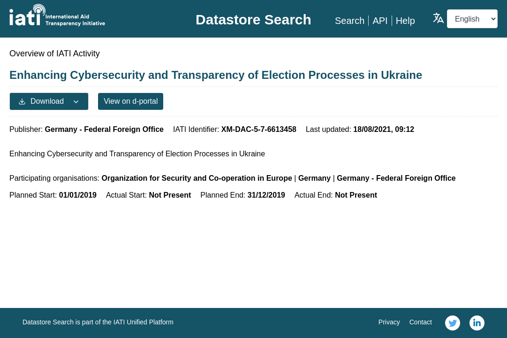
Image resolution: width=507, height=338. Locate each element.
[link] (452, 322)
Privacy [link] (389, 322)
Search (349, 20)
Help (405, 20)
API (379, 20)
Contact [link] (420, 322)
